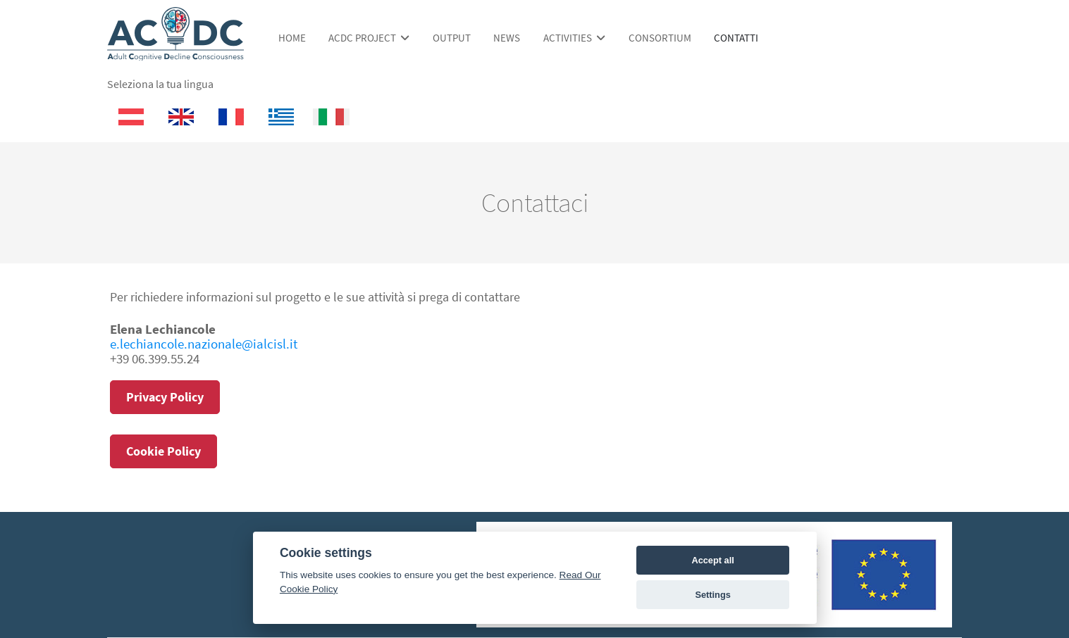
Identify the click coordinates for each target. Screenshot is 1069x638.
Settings (712, 594)
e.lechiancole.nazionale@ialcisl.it (203, 343)
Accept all (712, 560)
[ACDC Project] (175, 53)
